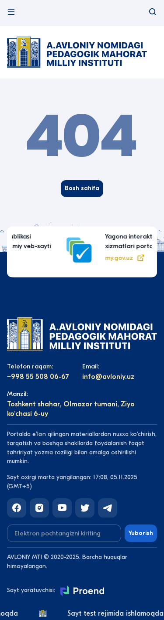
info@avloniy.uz (108, 377)
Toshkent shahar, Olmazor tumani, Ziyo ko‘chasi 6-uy (71, 409)
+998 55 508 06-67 (38, 377)
